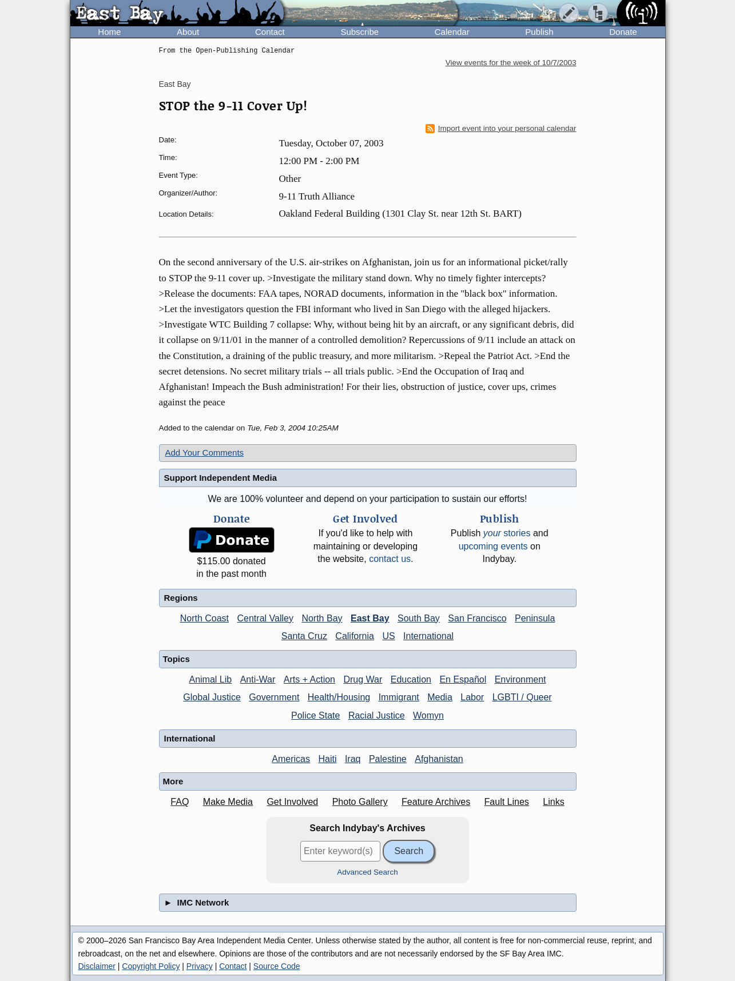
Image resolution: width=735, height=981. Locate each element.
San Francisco (477, 618)
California (354, 636)
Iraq (353, 759)
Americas (291, 759)
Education (411, 679)
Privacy (199, 966)
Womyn (428, 715)
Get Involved (292, 802)
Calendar (452, 32)
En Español (462, 679)
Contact (270, 32)
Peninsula (535, 618)
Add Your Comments (204, 452)
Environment (520, 679)
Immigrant (399, 697)
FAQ (179, 802)
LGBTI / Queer (522, 697)
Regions (181, 598)
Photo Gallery (360, 802)
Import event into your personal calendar (501, 128)
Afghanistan (439, 759)
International (428, 636)
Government (274, 697)
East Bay (175, 84)
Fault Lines (506, 802)
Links (553, 802)
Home (109, 32)
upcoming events (493, 546)
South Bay (419, 618)
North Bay (321, 618)
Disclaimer (97, 966)
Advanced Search (367, 872)
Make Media (228, 802)
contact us (390, 559)
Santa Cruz (304, 636)
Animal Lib (210, 679)
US (388, 636)
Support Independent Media (220, 477)
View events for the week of (511, 62)
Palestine (388, 759)
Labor (472, 697)
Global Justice (212, 697)
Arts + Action (309, 679)
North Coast (204, 618)
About (188, 32)
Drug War (362, 679)
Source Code (276, 966)
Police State (315, 715)
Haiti (327, 759)
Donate (623, 32)
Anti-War (258, 679)
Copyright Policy (151, 966)
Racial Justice (376, 715)
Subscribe (359, 32)
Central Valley (265, 618)
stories (507, 533)
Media (439, 697)
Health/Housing (339, 697)
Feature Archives (436, 802)
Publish (539, 32)
